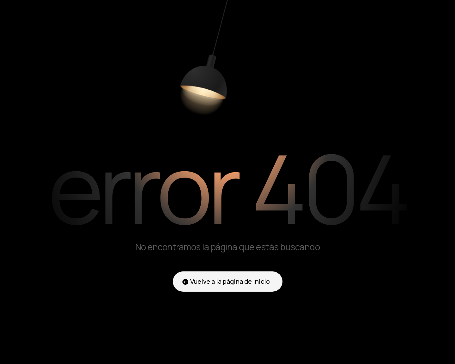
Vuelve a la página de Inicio (230, 281)
